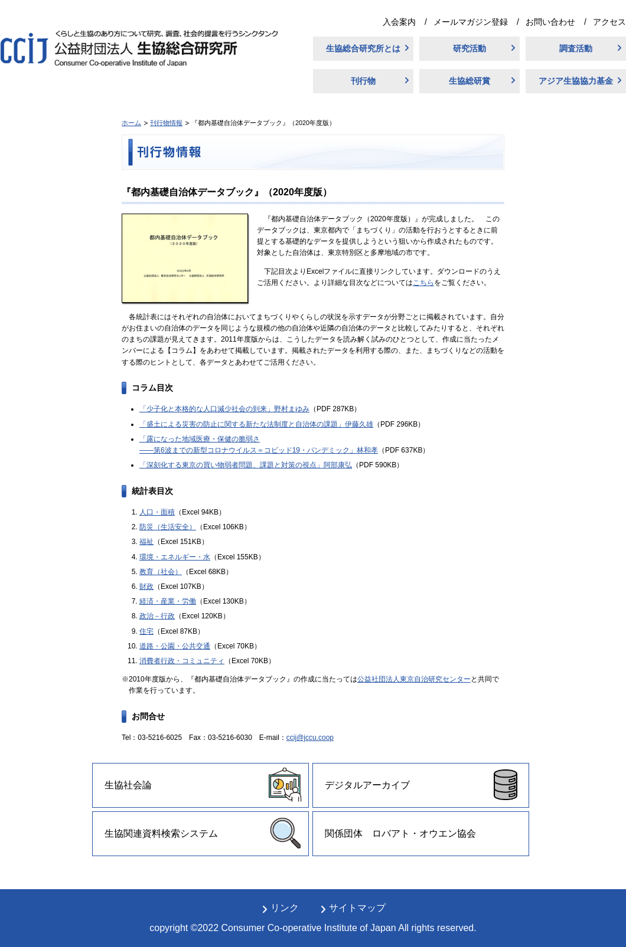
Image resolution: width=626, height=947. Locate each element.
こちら (423, 282)
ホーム (131, 122)
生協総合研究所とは (363, 48)
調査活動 (575, 48)
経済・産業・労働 (167, 601)
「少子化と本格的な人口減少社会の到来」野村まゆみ (224, 409)
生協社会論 (128, 785)
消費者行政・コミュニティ (181, 661)
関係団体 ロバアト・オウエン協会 (400, 833)
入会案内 (399, 22)
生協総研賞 (469, 81)
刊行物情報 (166, 122)
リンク (284, 908)
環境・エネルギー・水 (174, 557)
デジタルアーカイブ (367, 785)
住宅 (146, 631)
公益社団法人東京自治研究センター (414, 679)
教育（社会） (160, 572)
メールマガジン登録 (470, 22)
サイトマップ (357, 908)
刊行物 (363, 81)
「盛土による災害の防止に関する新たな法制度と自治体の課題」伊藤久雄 (256, 424)
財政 (146, 586)
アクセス (609, 22)
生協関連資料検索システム (161, 833)
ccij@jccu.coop (310, 737)
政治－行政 (157, 616)
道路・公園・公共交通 (174, 646)
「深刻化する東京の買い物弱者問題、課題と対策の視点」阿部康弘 (245, 465)
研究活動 (469, 48)
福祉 (146, 542)
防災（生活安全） (167, 527)
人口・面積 (157, 512)
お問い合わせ (550, 22)
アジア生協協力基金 (576, 81)
